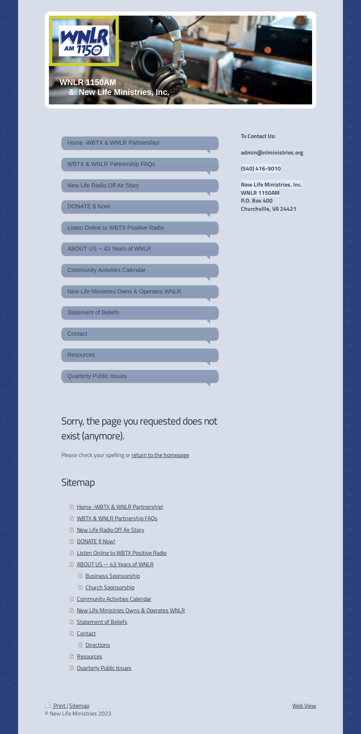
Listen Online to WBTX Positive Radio (122, 552)
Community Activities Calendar (114, 598)
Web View (304, 705)
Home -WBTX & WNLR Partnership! (120, 506)
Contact (86, 633)
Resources (89, 656)
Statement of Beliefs (102, 621)
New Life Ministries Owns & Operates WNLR (131, 610)
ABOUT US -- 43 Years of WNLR (115, 564)
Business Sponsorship (113, 575)
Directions (98, 644)
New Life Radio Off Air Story (110, 529)
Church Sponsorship (110, 587)
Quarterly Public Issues (104, 667)
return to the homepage (160, 454)
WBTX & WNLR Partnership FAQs (117, 518)
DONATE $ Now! (96, 541)
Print (56, 705)
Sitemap (79, 705)
